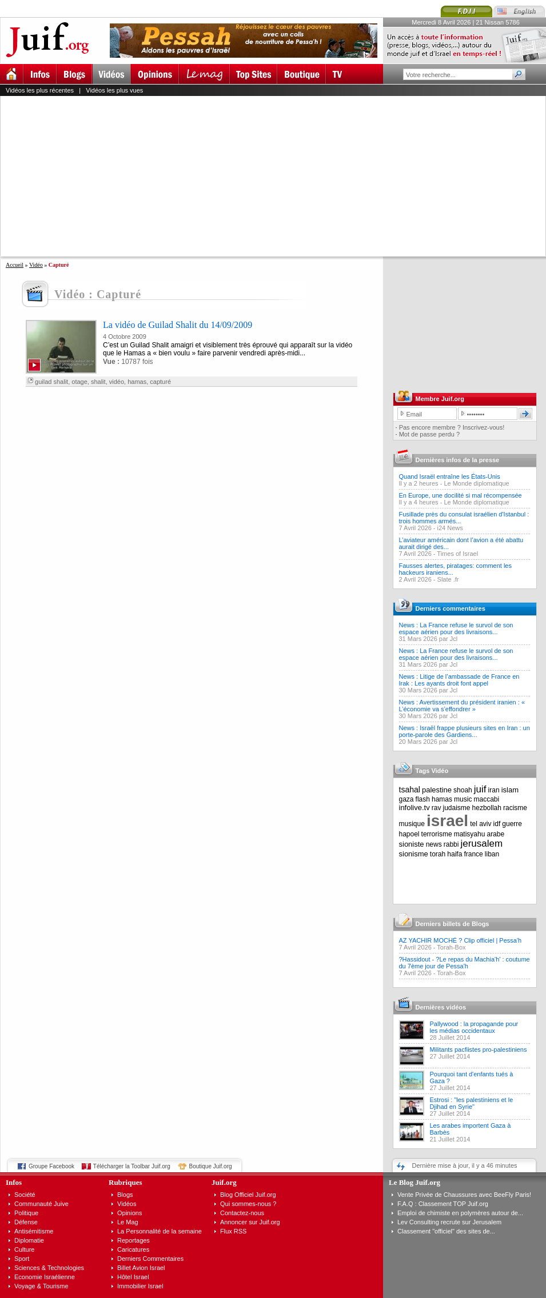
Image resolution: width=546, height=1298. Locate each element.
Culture (24, 1249)
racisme (515, 808)
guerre (512, 824)
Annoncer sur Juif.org (250, 1222)
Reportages (133, 1240)
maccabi (487, 799)
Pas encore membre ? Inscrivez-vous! (452, 427)
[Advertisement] (220, 176)
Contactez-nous (242, 1212)
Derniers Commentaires (150, 1258)
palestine (437, 790)
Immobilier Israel (140, 1286)
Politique (26, 1212)
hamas (136, 381)
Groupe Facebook (51, 1166)
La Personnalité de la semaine (159, 1231)
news (434, 844)
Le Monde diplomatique (476, 483)
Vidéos (126, 1203)
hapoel (409, 834)
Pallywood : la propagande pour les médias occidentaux (474, 1027)
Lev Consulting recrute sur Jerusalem (449, 1222)
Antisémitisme (33, 1231)
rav (436, 808)
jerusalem (481, 843)
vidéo (116, 381)
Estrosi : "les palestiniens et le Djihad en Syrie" (471, 1103)
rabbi (451, 844)
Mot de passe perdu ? (429, 434)
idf (497, 824)
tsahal (409, 789)
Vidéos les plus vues (114, 90)
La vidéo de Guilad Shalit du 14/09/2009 (177, 325)
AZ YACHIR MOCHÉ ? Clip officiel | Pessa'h (460, 940)
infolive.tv (414, 807)
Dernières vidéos (441, 1007)
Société (24, 1194)
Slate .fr (448, 579)
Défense (26, 1222)
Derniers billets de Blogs (452, 923)
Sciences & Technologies (49, 1267)
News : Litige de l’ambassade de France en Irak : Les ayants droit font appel (459, 680)
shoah (462, 790)
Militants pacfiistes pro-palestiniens (478, 1049)
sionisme (413, 854)
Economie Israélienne (44, 1276)
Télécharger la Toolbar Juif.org (131, 1166)
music (463, 799)
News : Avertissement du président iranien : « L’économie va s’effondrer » (462, 705)
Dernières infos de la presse (458, 459)
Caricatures (133, 1249)
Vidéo (36, 265)
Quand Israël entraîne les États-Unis (449, 476)
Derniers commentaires (450, 608)
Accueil (14, 265)
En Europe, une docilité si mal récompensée (460, 495)
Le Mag (127, 1222)
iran (494, 790)
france (473, 854)
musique (412, 824)
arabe (495, 834)
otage (79, 381)
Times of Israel (457, 553)
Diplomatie (29, 1240)
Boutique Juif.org (210, 1166)
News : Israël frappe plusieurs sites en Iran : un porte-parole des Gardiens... (464, 731)
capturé (160, 381)
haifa (454, 854)
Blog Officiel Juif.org (248, 1194)
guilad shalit (51, 381)
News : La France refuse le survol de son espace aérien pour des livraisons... (456, 628)
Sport (21, 1258)
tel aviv (480, 824)
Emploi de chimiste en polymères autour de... (460, 1212)
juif (480, 789)
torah (437, 854)
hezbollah (486, 808)
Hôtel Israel (133, 1276)
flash (423, 799)
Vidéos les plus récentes (40, 90)
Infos (14, 1182)
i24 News (450, 527)
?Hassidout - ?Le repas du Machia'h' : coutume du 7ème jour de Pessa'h (464, 963)
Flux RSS (233, 1231)
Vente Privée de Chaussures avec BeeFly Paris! (464, 1194)
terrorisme (436, 834)
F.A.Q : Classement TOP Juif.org (442, 1203)
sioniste (411, 844)
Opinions (129, 1212)
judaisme (457, 808)
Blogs (125, 1194)
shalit (98, 381)
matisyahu (469, 834)
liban (492, 854)
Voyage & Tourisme (41, 1286)
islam (510, 790)
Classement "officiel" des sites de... (446, 1231)
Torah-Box (451, 947)
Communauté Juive (41, 1203)
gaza (406, 799)
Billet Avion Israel (141, 1267)
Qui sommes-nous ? (248, 1203)
